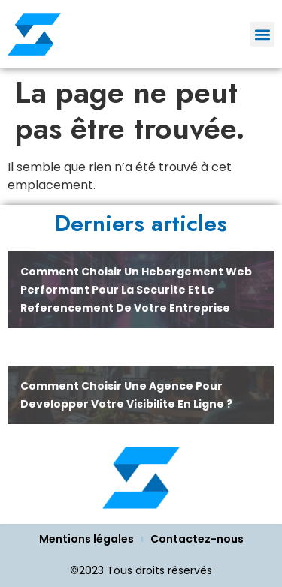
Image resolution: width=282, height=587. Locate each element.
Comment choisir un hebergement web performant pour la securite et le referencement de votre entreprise (136, 289)
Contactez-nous (197, 538)
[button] (262, 34)
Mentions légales (86, 538)
